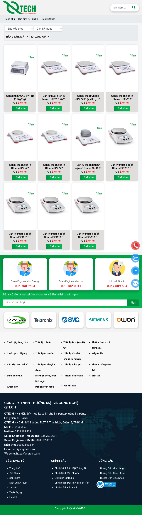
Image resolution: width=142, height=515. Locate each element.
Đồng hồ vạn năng (44, 387)
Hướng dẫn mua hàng (112, 468)
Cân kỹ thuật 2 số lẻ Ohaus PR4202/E (54, 235)
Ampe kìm (12, 387)
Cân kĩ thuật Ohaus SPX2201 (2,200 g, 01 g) (88, 97)
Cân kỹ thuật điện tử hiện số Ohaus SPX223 (88, 166)
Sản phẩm (14, 478)
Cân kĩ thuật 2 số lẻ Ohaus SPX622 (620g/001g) (20, 166)
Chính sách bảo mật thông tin (71, 468)
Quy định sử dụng (64, 478)
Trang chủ (9, 19)
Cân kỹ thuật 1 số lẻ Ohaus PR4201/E (20, 235)
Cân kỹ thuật (48, 19)
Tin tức (13, 487)
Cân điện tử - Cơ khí (28, 19)
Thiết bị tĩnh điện (71, 364)
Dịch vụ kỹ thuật (18, 482)
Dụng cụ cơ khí (14, 375)
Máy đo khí (97, 353)
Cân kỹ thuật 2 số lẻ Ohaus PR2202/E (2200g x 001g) (88, 235)
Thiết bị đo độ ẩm (44, 353)
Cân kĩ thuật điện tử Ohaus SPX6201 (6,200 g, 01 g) (54, 97)
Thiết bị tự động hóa (17, 342)
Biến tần (96, 375)
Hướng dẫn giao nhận (112, 478)
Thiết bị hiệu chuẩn (73, 375)
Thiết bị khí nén (43, 342)
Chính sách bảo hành (66, 487)
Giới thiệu (14, 473)
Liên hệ (13, 497)
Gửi (133, 302)
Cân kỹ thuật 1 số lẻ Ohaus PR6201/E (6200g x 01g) (122, 166)
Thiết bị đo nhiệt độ (17, 353)
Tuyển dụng (15, 492)
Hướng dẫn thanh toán (112, 473)
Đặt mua (20, 108)
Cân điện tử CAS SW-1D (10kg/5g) (20, 97)
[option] (16, 319)
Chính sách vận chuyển (67, 473)
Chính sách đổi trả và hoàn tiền (72, 482)
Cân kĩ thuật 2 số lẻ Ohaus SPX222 (54, 166)
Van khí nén (69, 385)
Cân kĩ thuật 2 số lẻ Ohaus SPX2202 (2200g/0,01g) (122, 97)
